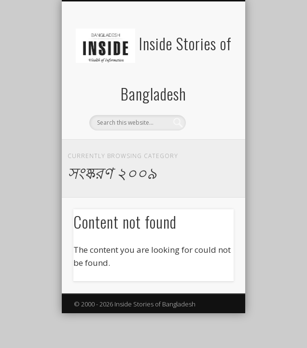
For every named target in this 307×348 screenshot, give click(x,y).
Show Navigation (210, 86)
